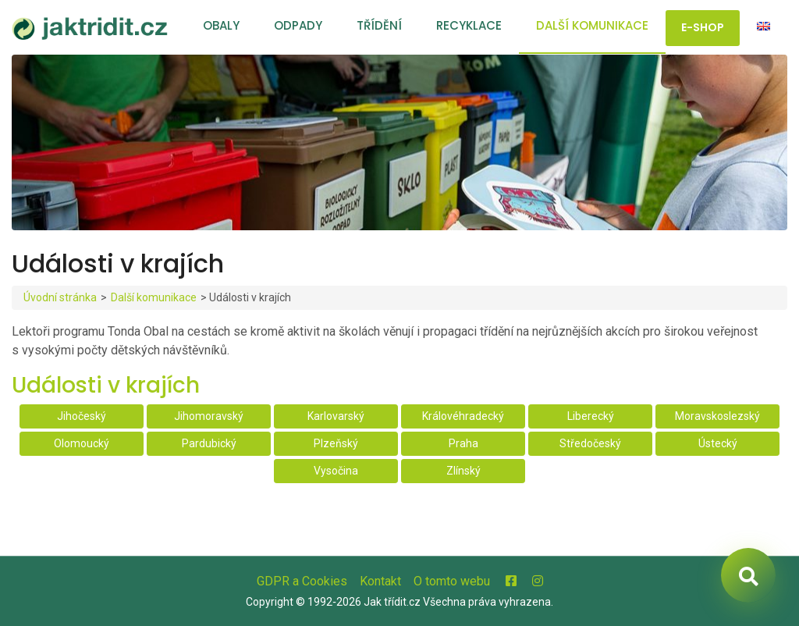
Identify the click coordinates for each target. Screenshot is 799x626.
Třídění (379, 25)
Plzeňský (336, 443)
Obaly (221, 25)
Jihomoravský (208, 416)
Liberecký (590, 416)
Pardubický (209, 443)
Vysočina (336, 470)
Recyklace (469, 25)
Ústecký (717, 443)
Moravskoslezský (717, 416)
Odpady (298, 25)
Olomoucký (81, 443)
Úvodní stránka (60, 297)
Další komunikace (592, 25)
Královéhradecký (463, 416)
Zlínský (463, 470)
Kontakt (380, 581)
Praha (463, 443)
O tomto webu (452, 581)
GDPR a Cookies (302, 581)
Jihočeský (81, 416)
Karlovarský (335, 416)
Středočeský (590, 443)
